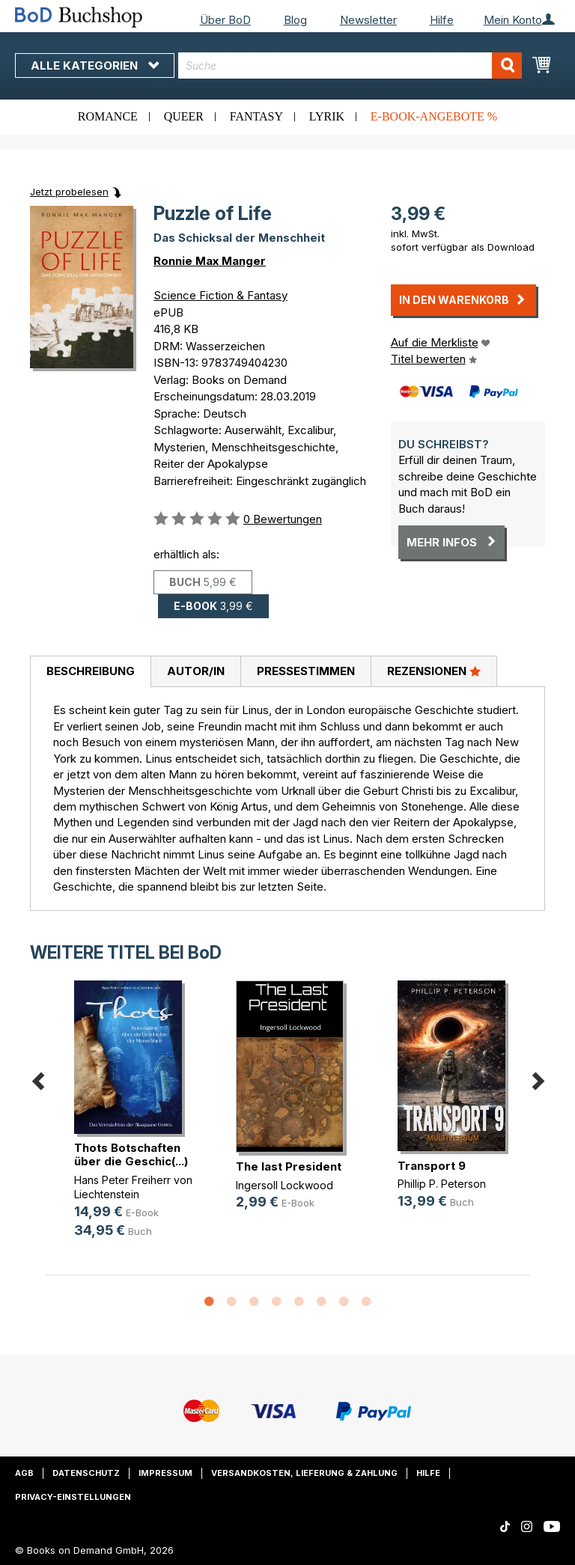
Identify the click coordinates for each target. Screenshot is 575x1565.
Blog (295, 20)
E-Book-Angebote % (434, 116)
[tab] (90, 672)
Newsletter (368, 20)
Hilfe (442, 20)
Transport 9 (432, 1166)
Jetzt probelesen (69, 192)
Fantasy (256, 116)
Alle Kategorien (95, 65)
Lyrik (326, 116)
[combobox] (350, 65)
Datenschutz (86, 1473)
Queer (184, 116)
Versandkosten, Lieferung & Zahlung (304, 1473)
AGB (24, 1473)
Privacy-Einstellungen (73, 1497)
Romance (108, 116)
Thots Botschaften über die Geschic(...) (131, 1154)
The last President (288, 1166)
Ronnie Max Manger (209, 261)
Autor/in (196, 671)
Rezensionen (434, 670)
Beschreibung (90, 671)
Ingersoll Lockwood (284, 1185)
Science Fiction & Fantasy (220, 295)
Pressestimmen (306, 671)
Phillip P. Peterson (442, 1183)
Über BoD (225, 20)
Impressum (165, 1473)
